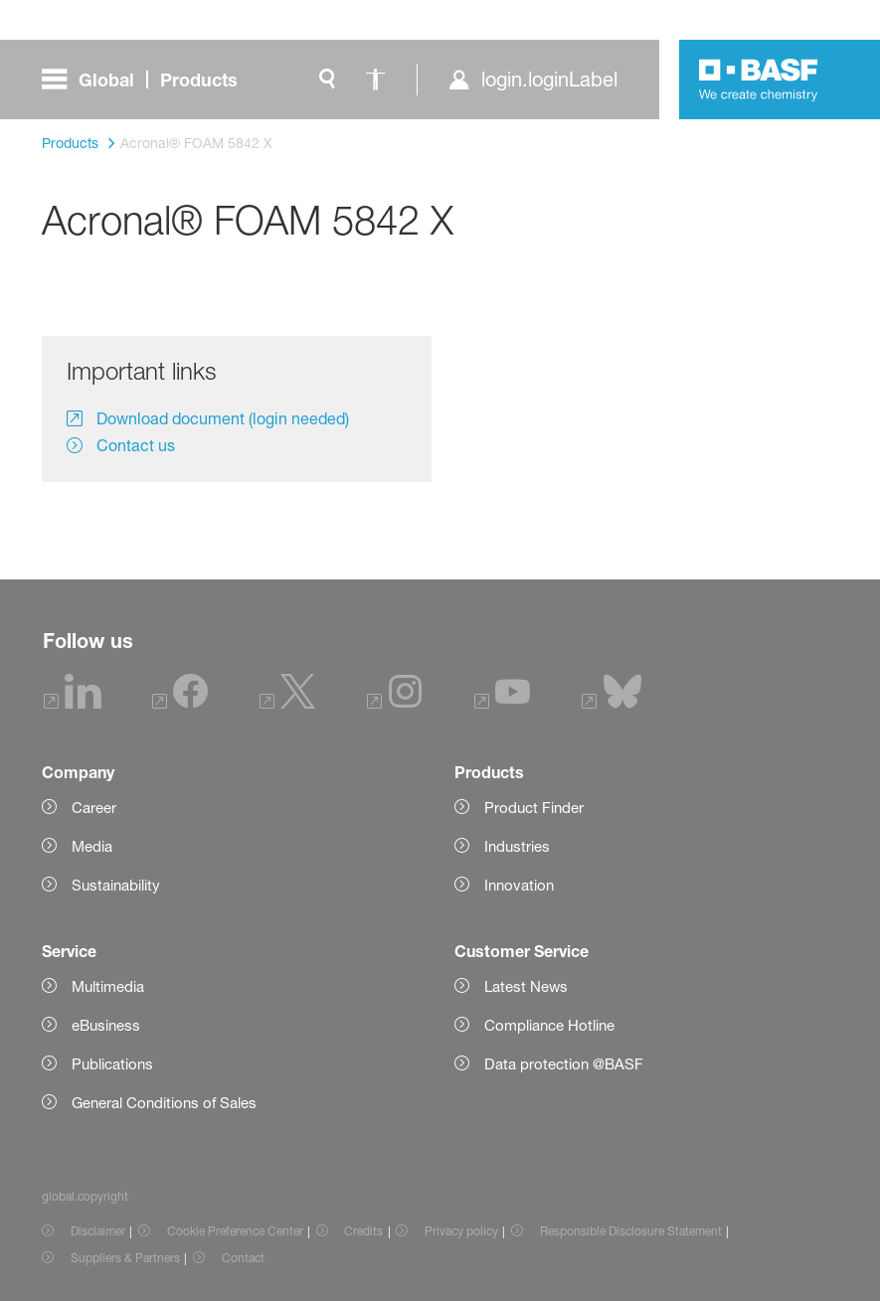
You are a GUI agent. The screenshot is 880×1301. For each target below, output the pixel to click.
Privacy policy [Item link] (461, 1230)
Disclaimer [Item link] (98, 1230)
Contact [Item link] (243, 1257)
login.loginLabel (549, 79)
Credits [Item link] (363, 1230)
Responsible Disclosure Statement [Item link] (631, 1230)
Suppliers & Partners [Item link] (125, 1257)
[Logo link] (758, 79)
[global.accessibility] (375, 79)
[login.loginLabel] (532, 79)
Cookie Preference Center (235, 1230)
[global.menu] (148, 79)
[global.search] (327, 79)
